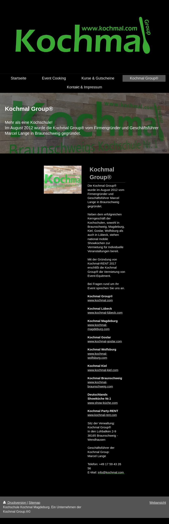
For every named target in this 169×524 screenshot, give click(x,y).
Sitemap (34, 502)
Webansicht (158, 502)
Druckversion (15, 502)
